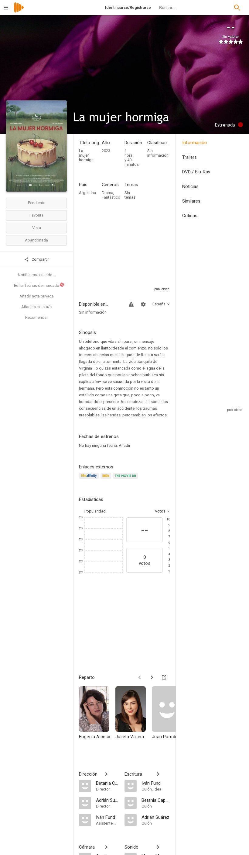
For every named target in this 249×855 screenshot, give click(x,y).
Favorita (36, 215)
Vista (36, 227)
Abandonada (36, 240)
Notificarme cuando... (36, 275)
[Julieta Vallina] (133, 718)
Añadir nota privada (36, 296)
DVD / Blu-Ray (196, 172)
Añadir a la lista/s (36, 306)
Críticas (189, 215)
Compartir (36, 259)
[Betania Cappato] (107, 783)
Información (194, 142)
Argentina (87, 192)
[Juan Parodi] (170, 718)
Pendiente (36, 202)
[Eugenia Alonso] (97, 718)
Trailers (189, 157)
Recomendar (36, 317)
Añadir (124, 445)
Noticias (190, 186)
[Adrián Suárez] (107, 800)
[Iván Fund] (107, 817)
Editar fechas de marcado (39, 285)
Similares (191, 201)
